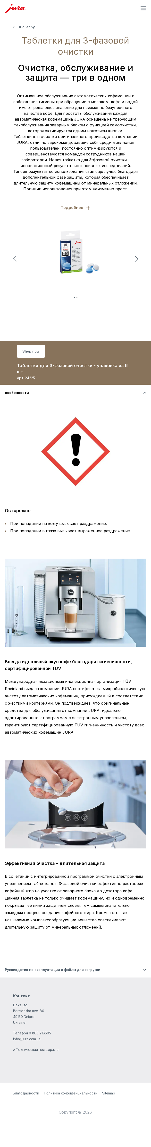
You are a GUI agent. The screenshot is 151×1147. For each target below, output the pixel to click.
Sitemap (108, 1093)
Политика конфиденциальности (70, 1093)
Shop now (31, 351)
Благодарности (26, 1093)
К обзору (24, 27)
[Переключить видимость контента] (75, 392)
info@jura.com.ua (27, 1039)
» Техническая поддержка (36, 1049)
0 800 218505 (40, 1033)
